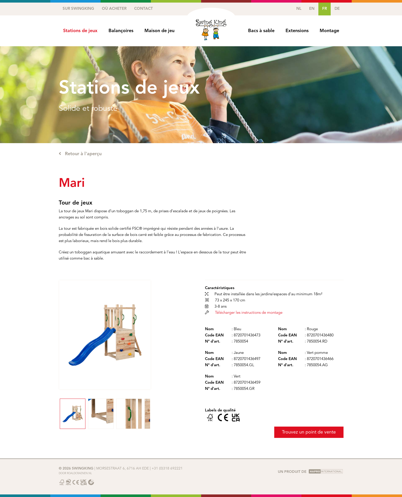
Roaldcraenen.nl (79, 473)
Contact (143, 9)
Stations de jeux (80, 31)
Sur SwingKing (78, 9)
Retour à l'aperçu (80, 153)
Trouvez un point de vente (309, 432)
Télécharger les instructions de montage (248, 313)
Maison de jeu (159, 31)
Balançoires (121, 31)
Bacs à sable (261, 31)
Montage (329, 31)
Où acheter (114, 9)
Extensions (297, 31)
